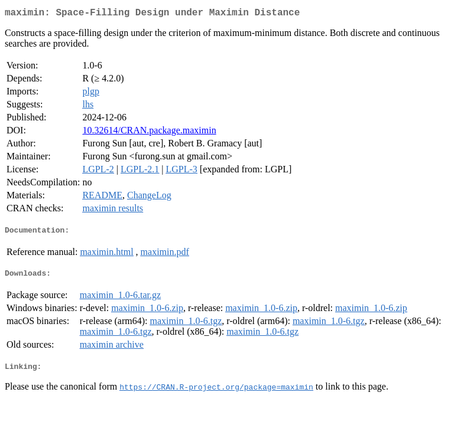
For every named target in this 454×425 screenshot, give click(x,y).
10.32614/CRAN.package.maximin (149, 133)
